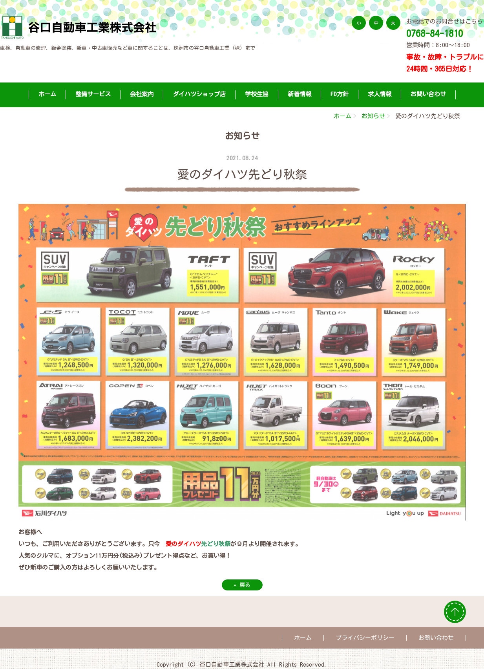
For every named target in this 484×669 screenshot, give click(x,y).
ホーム (47, 94)
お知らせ (373, 116)
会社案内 (141, 94)
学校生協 (256, 94)
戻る (242, 585)
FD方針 (340, 94)
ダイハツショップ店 (199, 94)
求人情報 (379, 94)
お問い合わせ (428, 94)
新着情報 (299, 94)
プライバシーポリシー (365, 638)
